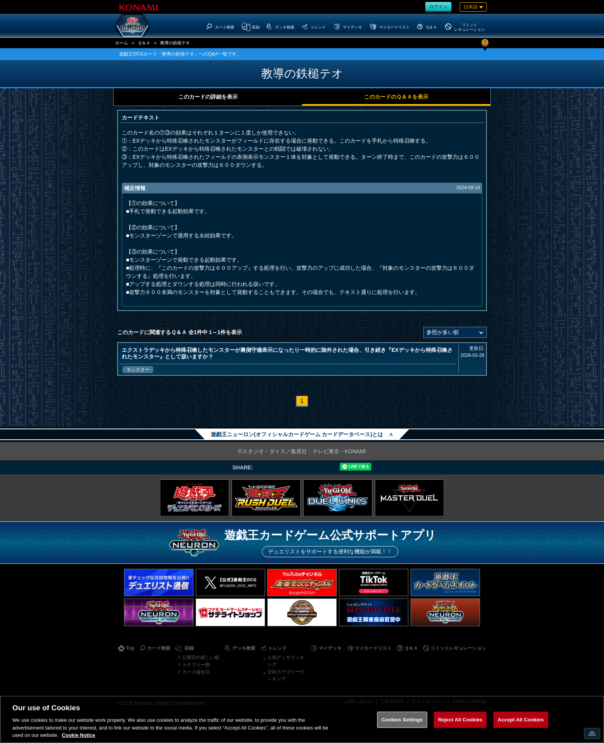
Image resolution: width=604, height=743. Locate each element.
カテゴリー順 (196, 664)
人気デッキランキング (285, 661)
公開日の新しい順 (200, 657)
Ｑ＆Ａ (144, 42)
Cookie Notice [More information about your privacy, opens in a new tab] (79, 735)
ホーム (121, 42)
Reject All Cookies (460, 720)
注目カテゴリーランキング (285, 675)
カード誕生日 (196, 672)
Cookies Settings (402, 720)
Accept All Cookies (521, 720)
